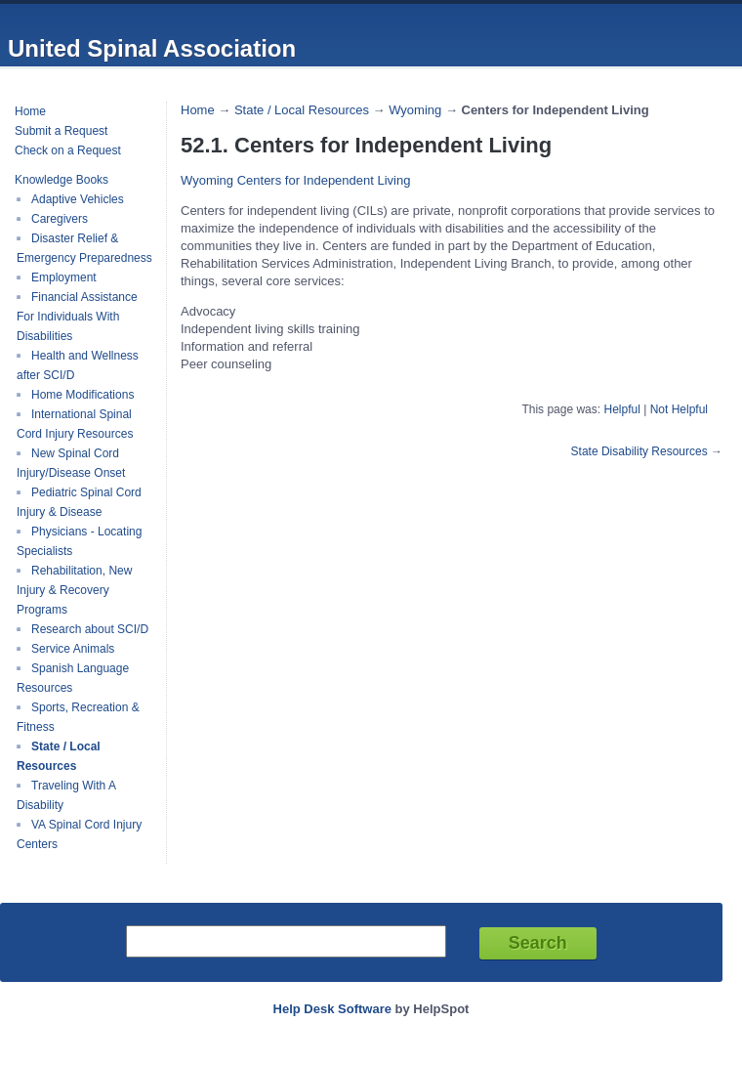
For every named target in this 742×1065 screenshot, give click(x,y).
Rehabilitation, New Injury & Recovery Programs (74, 590)
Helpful (621, 409)
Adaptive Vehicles (77, 199)
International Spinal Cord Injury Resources (75, 424)
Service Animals (72, 649)
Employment (64, 277)
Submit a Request (61, 131)
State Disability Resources (639, 451)
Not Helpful (679, 409)
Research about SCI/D (89, 629)
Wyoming (415, 110)
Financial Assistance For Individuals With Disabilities (77, 316)
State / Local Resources (59, 756)
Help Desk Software (332, 1008)
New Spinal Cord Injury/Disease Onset (71, 463)
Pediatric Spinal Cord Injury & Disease (79, 502)
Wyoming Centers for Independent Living (295, 180)
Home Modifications (82, 395)
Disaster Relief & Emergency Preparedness (84, 248)
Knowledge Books (61, 180)
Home (30, 111)
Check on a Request (68, 150)
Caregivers (59, 219)
